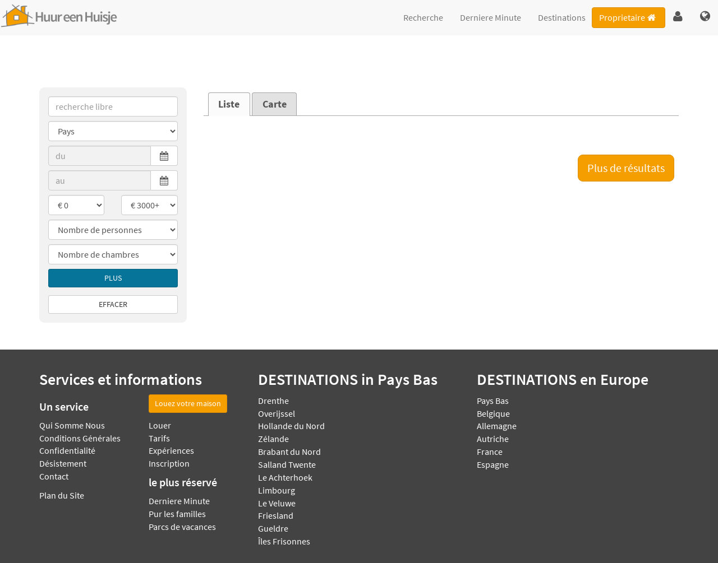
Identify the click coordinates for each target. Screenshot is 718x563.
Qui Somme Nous (72, 425)
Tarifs (159, 438)
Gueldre (273, 528)
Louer (160, 425)
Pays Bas (493, 400)
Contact (53, 476)
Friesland (275, 515)
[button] (678, 17)
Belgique (493, 413)
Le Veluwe (277, 503)
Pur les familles (177, 513)
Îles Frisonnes (284, 541)
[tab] (229, 104)
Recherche (423, 17)
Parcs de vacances (182, 526)
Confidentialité (67, 450)
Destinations (562, 17)
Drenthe (273, 400)
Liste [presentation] (229, 104)
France (490, 451)
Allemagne (497, 425)
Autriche (493, 438)
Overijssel (276, 413)
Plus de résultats (626, 168)
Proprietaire (628, 17)
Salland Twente (287, 464)
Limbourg (276, 490)
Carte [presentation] (275, 104)
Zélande (273, 438)
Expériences (171, 450)
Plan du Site (61, 495)
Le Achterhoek (285, 477)
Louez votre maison (188, 403)
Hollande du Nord (291, 425)
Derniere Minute (490, 17)
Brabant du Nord (289, 451)
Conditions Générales (80, 438)
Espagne (493, 464)
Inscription (169, 463)
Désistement (62, 463)
